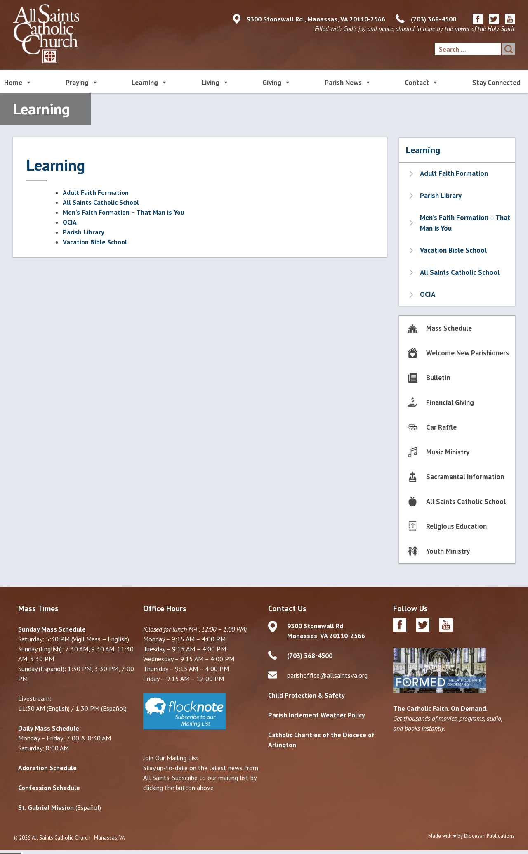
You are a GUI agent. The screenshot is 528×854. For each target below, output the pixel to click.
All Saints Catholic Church (61, 837)
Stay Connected (496, 82)
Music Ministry (447, 452)
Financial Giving (450, 402)
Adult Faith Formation (96, 192)
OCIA (70, 222)
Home (18, 82)
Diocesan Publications (489, 836)
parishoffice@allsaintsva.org (327, 675)
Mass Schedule (449, 328)
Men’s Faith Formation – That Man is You (123, 212)
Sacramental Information (465, 476)
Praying (82, 82)
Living (215, 82)
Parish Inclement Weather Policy (316, 715)
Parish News (348, 82)
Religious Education (456, 526)
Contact (421, 82)
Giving (276, 82)
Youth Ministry (448, 551)
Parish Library (83, 232)
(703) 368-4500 (433, 19)
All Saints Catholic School (101, 202)
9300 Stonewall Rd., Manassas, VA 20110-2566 (316, 19)
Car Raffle (441, 427)
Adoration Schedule (47, 768)
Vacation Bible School (95, 242)
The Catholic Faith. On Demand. (440, 708)
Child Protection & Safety (306, 695)
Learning (149, 82)
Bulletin (438, 377)
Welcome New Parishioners (467, 352)
